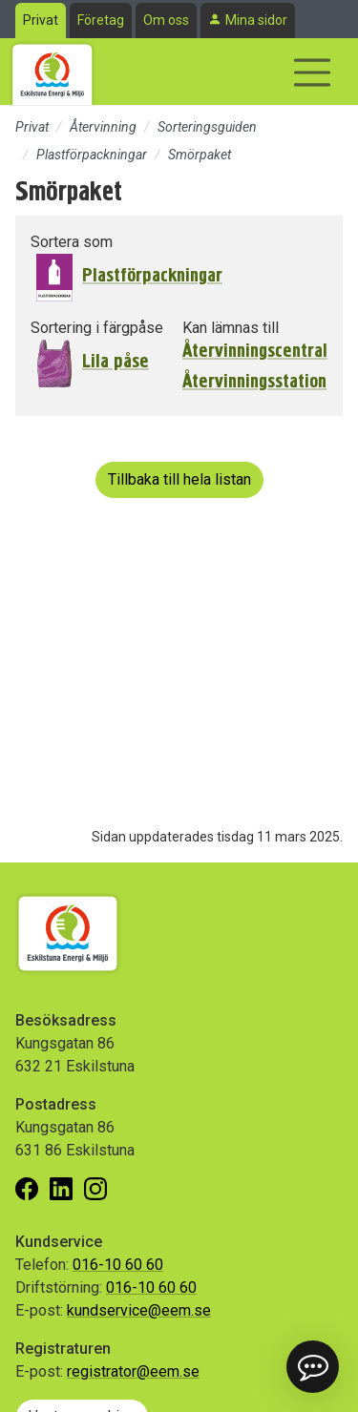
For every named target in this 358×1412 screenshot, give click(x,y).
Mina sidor (256, 20)
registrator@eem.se (133, 1371)
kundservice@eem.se (139, 1310)
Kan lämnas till (230, 328)
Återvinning (103, 127)
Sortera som (72, 242)
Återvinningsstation (254, 381)
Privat (40, 20)
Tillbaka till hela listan (179, 479)
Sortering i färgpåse (97, 328)
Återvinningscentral (254, 351)
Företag (100, 20)
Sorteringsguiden (207, 127)
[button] (312, 1366)
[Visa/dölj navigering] (312, 72)
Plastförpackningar (91, 154)
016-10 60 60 (118, 1265)
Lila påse (115, 361)
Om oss (166, 20)
